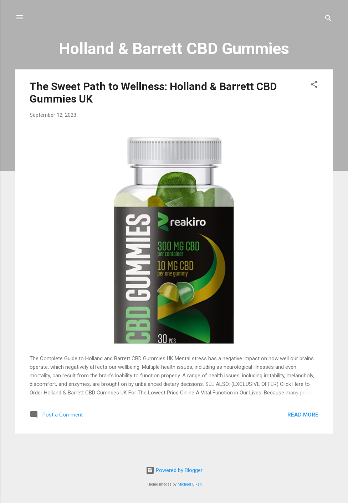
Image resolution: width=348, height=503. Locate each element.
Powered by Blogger (174, 470)
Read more (302, 415)
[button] (314, 85)
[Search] (328, 19)
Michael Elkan (190, 484)
